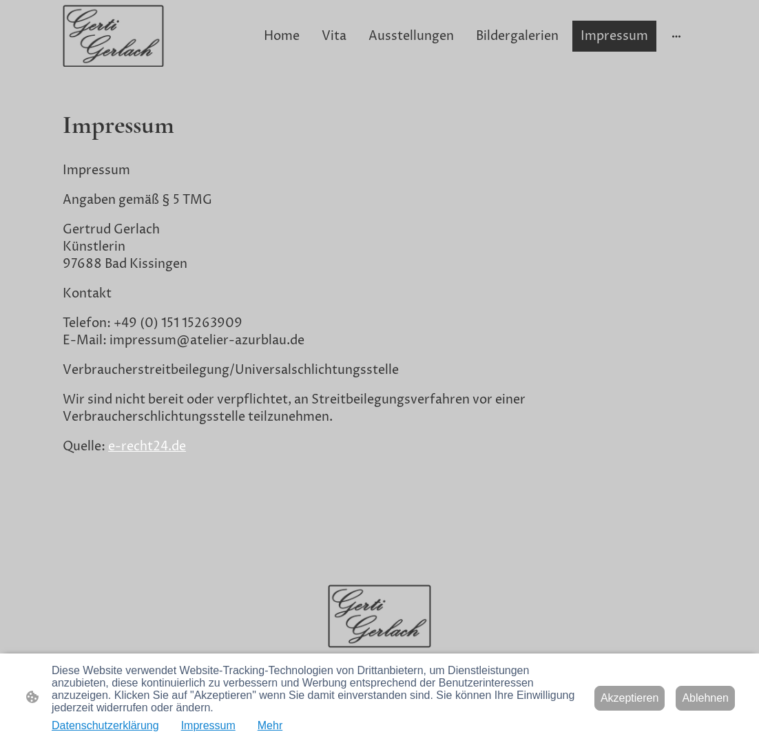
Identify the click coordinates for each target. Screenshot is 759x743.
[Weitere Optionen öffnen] (676, 36)
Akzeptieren (630, 698)
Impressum (208, 725)
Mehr (270, 725)
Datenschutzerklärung (105, 725)
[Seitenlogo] (113, 36)
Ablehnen (705, 698)
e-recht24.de (147, 446)
